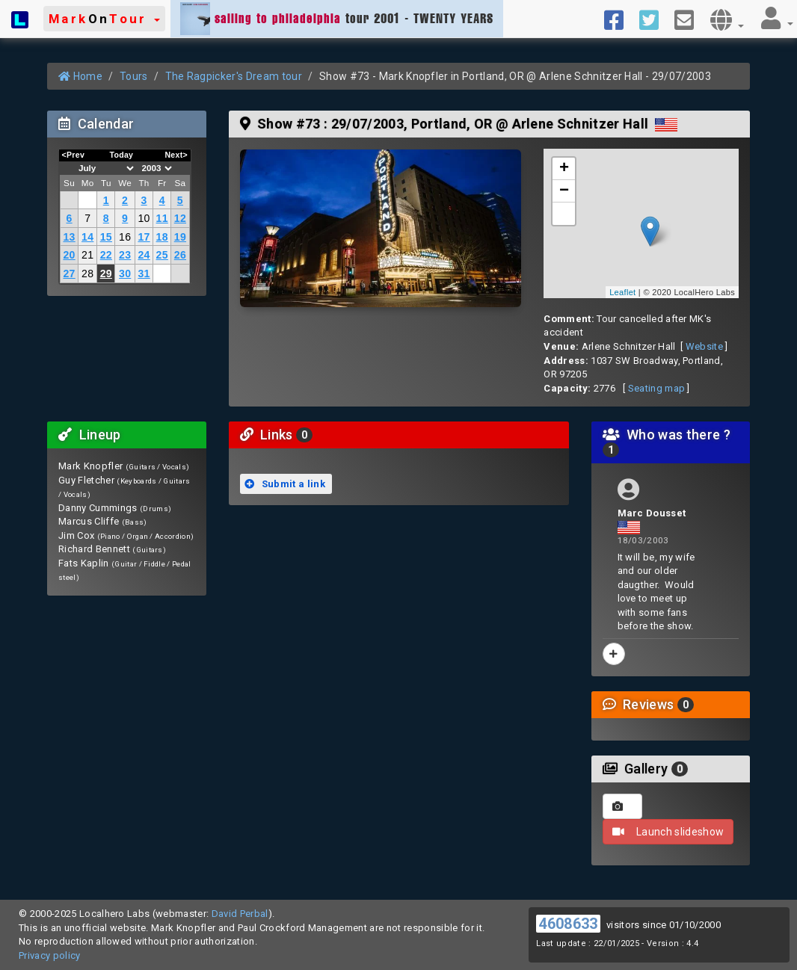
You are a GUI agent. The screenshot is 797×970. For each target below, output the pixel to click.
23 (125, 255)
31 (144, 273)
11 (162, 218)
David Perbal (240, 913)
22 (106, 255)
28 (87, 273)
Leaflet (622, 292)
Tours (134, 76)
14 (87, 237)
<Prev (73, 154)
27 (69, 273)
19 (180, 237)
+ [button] (564, 169)
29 (106, 273)
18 (162, 237)
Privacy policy (50, 955)
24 (144, 255)
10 (144, 218)
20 (69, 255)
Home (80, 76)
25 (162, 255)
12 (180, 218)
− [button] (564, 191)
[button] (104, 18)
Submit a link (284, 483)
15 (106, 237)
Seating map (657, 388)
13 (69, 237)
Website (704, 346)
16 (125, 237)
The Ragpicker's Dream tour (233, 76)
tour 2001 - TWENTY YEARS (336, 18)
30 (125, 273)
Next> (176, 154)
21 (87, 255)
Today (121, 154)
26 (180, 255)
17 (144, 237)
